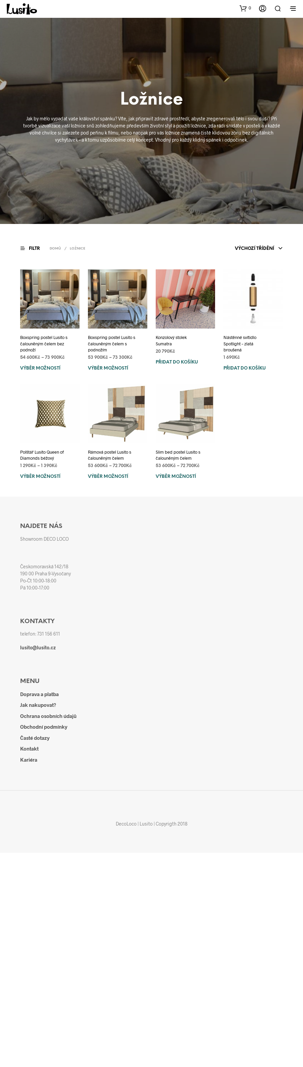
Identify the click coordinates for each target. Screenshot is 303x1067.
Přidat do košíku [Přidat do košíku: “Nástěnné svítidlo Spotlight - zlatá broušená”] (244, 368)
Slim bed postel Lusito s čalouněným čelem (178, 455)
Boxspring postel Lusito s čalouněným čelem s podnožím (111, 343)
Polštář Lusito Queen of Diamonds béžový (42, 455)
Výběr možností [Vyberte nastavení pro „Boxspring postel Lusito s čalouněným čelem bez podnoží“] (40, 368)
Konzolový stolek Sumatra (171, 340)
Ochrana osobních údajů (48, 716)
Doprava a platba (39, 694)
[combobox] (259, 249)
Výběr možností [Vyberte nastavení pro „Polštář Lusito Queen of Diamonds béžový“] (40, 476)
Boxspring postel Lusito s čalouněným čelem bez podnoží (43, 343)
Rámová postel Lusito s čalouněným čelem (109, 455)
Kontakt (29, 749)
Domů (55, 249)
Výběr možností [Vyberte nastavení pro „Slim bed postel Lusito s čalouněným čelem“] (176, 476)
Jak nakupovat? (38, 705)
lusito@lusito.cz (38, 647)
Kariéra (28, 760)
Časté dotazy (35, 738)
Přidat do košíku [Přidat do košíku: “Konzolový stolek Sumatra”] (177, 362)
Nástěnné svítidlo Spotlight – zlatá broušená (239, 343)
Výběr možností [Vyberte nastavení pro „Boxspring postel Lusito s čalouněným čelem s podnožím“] (108, 368)
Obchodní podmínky (43, 727)
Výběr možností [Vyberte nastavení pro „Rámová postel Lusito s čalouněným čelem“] (108, 476)
